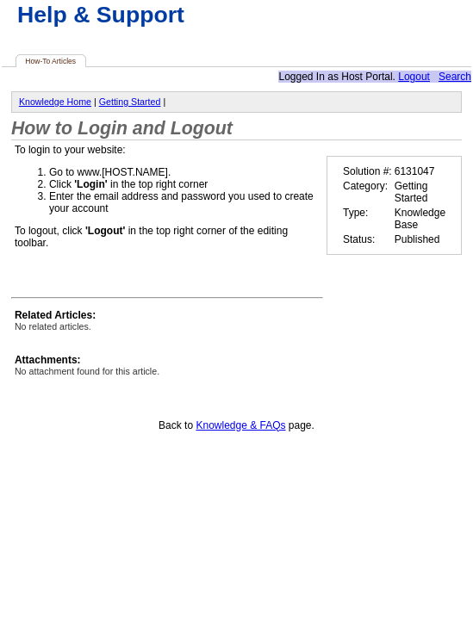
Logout (414, 77)
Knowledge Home (55, 101)
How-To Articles (50, 61)
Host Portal (366, 77)
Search (455, 77)
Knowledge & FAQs (240, 425)
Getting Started (130, 101)
